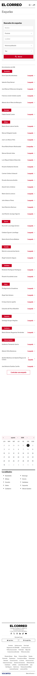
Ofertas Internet (30, 662)
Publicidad (21, 649)
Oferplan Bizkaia (8, 656)
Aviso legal (26, 645)
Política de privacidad (12, 649)
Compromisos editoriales (13, 652)
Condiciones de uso (25, 647)
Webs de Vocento (30, 673)
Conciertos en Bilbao (22, 658)
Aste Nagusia (8, 667)
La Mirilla (14, 664)
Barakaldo (7, 71)
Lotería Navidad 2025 (23, 664)
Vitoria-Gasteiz (8, 340)
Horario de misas (30, 660)
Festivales (6, 660)
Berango (6, 110)
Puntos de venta (14, 660)
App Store (10, 640)
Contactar (10, 645)
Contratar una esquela (18, 372)
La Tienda (21, 660)
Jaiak (31, 664)
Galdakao (6, 265)
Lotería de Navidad (13, 669)
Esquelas (7, 12)
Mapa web (27, 649)
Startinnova (16, 667)
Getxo (5, 284)
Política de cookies (25, 652)
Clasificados (7, 664)
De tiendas (4, 658)
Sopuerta (6, 316)
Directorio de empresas (19, 662)
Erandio (6, 247)
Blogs (15, 656)
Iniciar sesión (30, 5)
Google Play (27, 640)
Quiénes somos (18, 645)
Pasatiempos (12, 658)
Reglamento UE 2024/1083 (13, 647)
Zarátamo (7, 328)
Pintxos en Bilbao (23, 656)
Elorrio (6, 221)
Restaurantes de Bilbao (26, 667)
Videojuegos (32, 658)
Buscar (18, 57)
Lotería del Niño (24, 669)
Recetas (30, 656)
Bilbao (6, 122)
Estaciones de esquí (7, 662)
